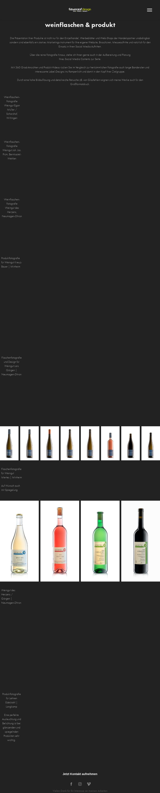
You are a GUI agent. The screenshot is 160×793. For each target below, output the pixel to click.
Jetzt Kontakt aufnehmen (80, 774)
